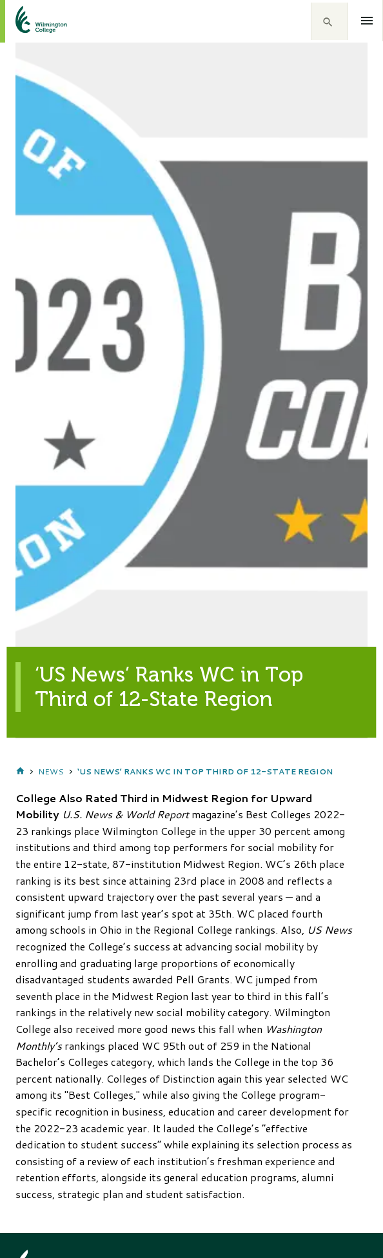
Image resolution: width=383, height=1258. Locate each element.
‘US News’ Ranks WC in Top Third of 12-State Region (205, 771)
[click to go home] (26, 21)
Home (20, 772)
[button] (329, 21)
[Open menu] (367, 20)
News (51, 771)
